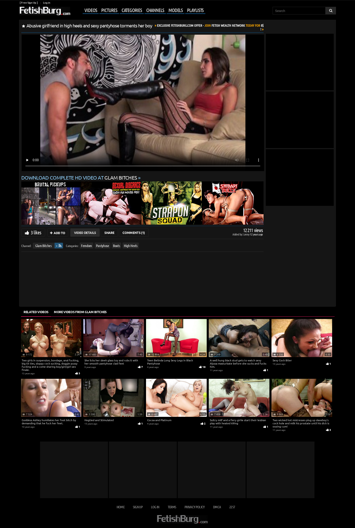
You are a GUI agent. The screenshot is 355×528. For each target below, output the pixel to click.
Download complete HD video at (79, 177)
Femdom (86, 245)
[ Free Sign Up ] (29, 3)
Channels (155, 10)
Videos (90, 10)
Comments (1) (133, 232)
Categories (132, 10)
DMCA (217, 507)
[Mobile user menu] (138, 10)
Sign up (137, 507)
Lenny (246, 234)
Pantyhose (102, 245)
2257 (232, 507)
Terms (172, 507)
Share (109, 232)
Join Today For (210, 27)
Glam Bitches (43, 245)
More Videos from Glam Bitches (80, 312)
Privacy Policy (195, 507)
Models (175, 10)
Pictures (109, 10)
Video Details (85, 232)
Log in (46, 3)
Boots (116, 245)
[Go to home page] (44, 11)
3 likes (36, 232)
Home (121, 507)
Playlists (195, 10)
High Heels (130, 245)
